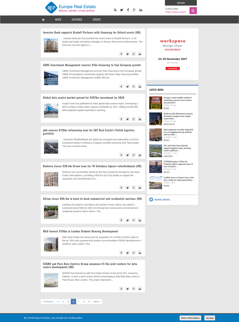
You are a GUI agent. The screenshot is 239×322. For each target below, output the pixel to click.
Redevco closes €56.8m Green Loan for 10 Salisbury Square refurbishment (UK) (92, 166)
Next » (97, 301)
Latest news (156, 89)
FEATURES (77, 19)
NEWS (58, 19)
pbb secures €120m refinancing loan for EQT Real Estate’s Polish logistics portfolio (89, 131)
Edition (181, 2)
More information (190, 318)
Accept (209, 318)
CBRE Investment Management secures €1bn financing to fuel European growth (92, 65)
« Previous (48, 301)
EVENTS (97, 19)
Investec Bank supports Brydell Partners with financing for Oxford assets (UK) (92, 32)
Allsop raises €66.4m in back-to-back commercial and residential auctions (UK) (92, 199)
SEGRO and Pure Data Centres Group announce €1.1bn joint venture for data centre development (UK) (90, 265)
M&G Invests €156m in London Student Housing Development (80, 231)
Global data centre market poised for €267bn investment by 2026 (84, 98)
